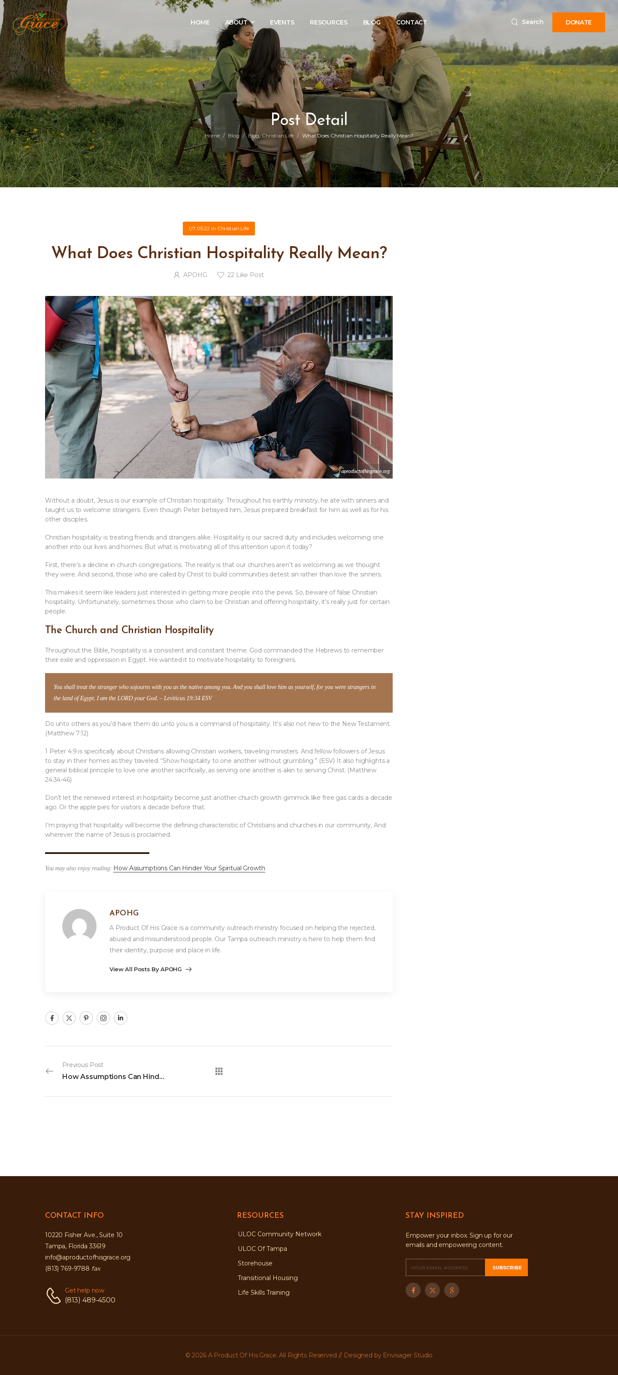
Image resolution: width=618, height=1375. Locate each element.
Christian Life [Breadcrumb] (278, 136)
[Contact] (55, 1295)
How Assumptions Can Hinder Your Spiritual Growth (189, 868)
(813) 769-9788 (72, 1268)
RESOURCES (329, 22)
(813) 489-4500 (90, 1300)
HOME (200, 22)
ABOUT (236, 22)
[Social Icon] (52, 1018)
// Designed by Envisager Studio (386, 1355)
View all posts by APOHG (146, 969)
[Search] (527, 22)
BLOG (372, 22)
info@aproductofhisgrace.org (87, 1257)
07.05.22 (199, 228)
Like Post (245, 275)
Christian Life (233, 228)
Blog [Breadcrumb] (233, 136)
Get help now (84, 1290)
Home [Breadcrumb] (212, 136)
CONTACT (411, 22)
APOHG (195, 275)
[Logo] (40, 22)
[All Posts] (219, 1071)
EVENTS (282, 22)
